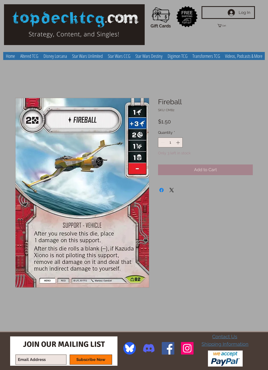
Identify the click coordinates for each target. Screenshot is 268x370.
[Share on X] (171, 190)
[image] (129, 348)
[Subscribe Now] (91, 360)
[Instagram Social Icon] (187, 348)
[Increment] (178, 142)
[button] (227, 25)
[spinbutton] (170, 142)
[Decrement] (162, 142)
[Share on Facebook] (161, 190)
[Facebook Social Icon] (168, 348)
